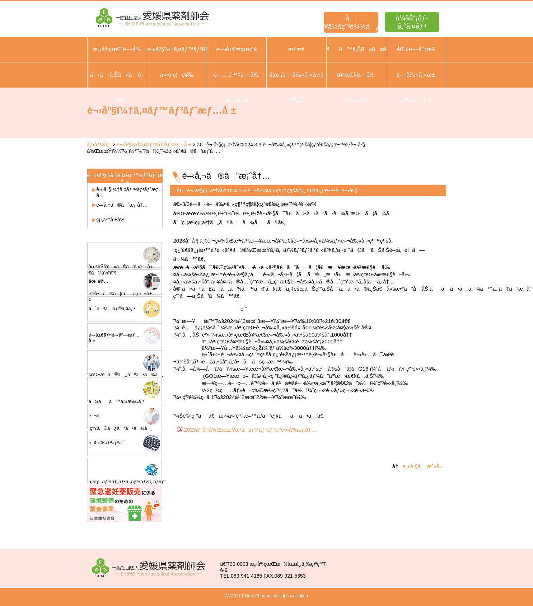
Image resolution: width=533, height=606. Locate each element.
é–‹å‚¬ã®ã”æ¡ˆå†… (122, 205)
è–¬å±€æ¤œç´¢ (236, 49)
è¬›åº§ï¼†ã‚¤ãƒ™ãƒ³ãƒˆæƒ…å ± (154, 144)
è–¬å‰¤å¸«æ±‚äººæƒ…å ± (416, 87)
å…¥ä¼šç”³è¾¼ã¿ (351, 22)
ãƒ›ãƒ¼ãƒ (99, 144)
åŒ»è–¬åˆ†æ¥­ (416, 49)
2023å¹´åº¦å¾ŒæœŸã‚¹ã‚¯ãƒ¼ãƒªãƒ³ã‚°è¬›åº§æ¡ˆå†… (250, 430)
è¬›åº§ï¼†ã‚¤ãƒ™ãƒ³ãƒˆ (177, 49)
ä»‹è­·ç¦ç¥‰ (177, 75)
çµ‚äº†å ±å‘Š (111, 219)
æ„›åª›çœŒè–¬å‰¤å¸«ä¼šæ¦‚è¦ (117, 61)
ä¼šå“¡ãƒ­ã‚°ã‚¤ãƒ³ (412, 22)
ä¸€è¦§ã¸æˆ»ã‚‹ (423, 466)
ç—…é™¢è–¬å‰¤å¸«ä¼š (236, 87)
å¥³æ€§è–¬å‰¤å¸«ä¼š (356, 87)
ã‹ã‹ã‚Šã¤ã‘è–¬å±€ (117, 87)
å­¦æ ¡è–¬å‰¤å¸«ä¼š (296, 75)
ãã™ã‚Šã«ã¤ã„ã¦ (356, 49)
